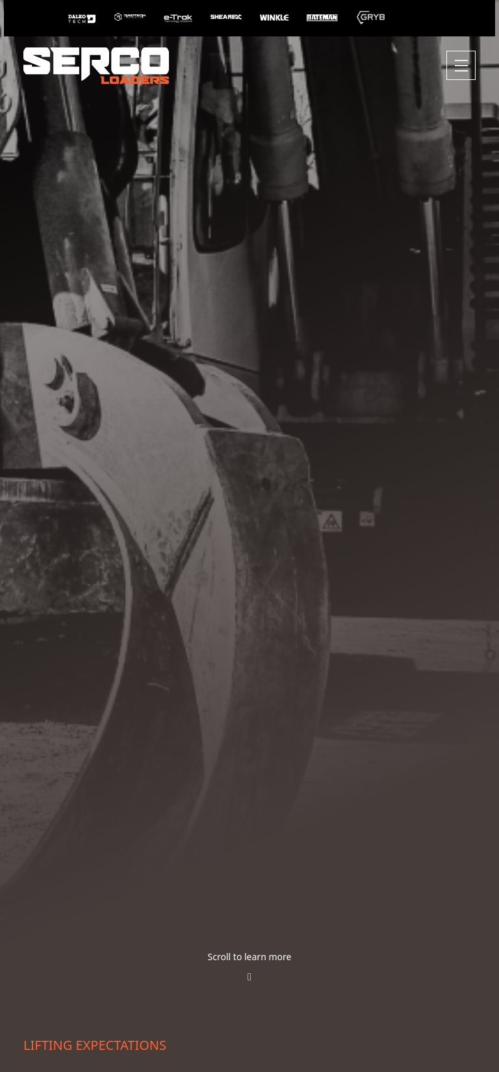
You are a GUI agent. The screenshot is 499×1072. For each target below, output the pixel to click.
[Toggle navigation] (461, 65)
